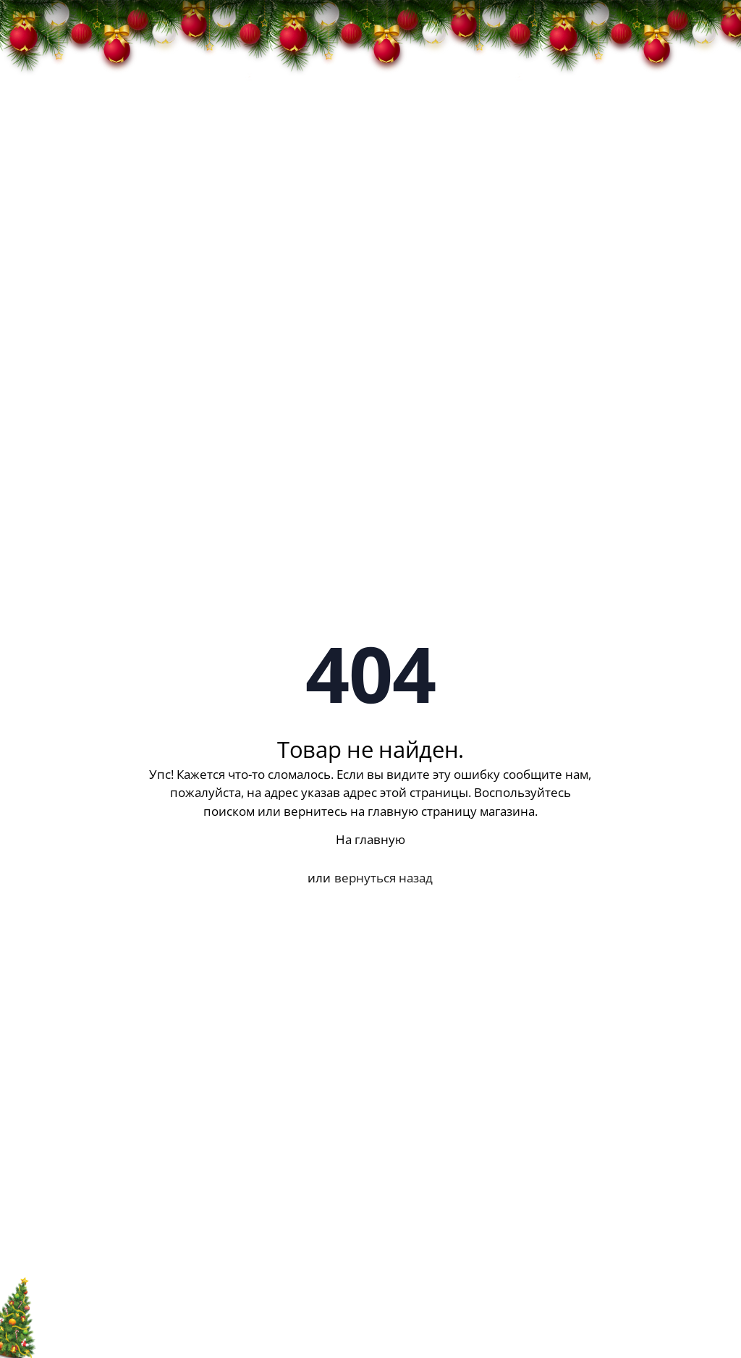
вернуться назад (383, 877)
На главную (370, 839)
